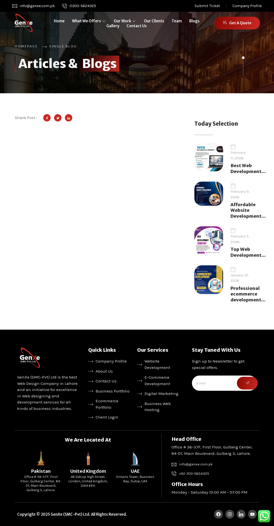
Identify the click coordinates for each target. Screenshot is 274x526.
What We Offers (89, 21)
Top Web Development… (248, 252)
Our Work (125, 21)
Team (177, 21)
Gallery (112, 26)
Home (59, 21)
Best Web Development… (248, 168)
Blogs (194, 21)
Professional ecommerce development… (248, 294)
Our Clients (154, 21)
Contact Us (137, 26)
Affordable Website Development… (248, 210)
